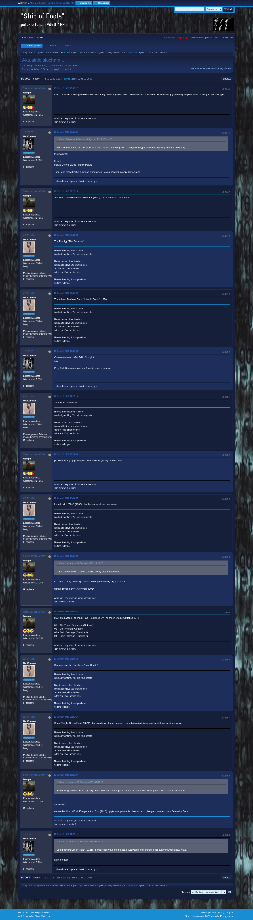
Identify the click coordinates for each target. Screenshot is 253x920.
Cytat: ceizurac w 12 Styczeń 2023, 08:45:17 (81, 782)
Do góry (26, 878)
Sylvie (141, 52)
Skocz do (185, 892)
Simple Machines (42, 913)
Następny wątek (221, 68)
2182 (52, 78)
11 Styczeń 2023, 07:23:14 (66, 191)
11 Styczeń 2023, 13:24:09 (66, 454)
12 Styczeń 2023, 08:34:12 (66, 659)
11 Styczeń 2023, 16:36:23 (66, 556)
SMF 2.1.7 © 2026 (26, 913)
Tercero (28, 132)
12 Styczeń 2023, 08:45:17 (66, 717)
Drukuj (227, 79)
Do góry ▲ (230, 913)
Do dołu (25, 79)
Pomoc (204, 913)
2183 (59, 78)
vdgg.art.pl (182, 37)
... (48, 78)
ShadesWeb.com (42, 916)
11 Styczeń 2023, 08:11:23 (66, 235)
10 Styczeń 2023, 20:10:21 (66, 132)
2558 (89, 78)
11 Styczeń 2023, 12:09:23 (66, 351)
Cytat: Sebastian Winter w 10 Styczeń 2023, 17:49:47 (85, 139)
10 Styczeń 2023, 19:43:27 (66, 88)
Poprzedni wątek (200, 68)
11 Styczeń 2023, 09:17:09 (66, 293)
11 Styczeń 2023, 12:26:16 (66, 396)
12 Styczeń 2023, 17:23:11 (66, 834)
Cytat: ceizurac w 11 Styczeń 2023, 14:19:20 (81, 563)
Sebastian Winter (35, 88)
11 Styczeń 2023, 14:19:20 (66, 498)
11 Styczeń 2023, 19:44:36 (66, 612)
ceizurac (29, 235)
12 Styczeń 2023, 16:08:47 (66, 775)
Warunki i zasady (216, 913)
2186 (80, 78)
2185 (74, 78)
